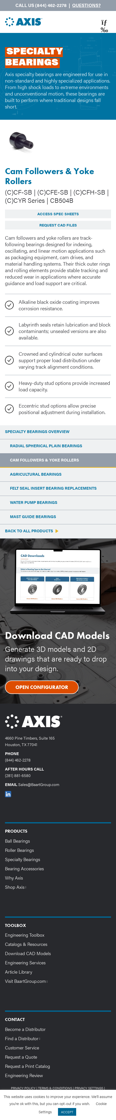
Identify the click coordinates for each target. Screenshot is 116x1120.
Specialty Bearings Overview (37, 431)
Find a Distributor (24, 1038)
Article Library (18, 972)
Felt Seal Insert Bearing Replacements (53, 488)
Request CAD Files (58, 224)
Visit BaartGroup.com (27, 981)
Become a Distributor (25, 1029)
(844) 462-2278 (18, 760)
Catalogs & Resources (26, 944)
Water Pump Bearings (33, 502)
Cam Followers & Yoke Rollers (44, 460)
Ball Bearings (17, 841)
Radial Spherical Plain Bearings (46, 445)
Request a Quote (21, 1057)
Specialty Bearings (22, 859)
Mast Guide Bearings (33, 516)
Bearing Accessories (24, 868)
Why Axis (14, 878)
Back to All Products (29, 531)
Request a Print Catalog (27, 1066)
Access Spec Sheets (58, 213)
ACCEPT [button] (67, 1112)
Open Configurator (41, 687)
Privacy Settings (89, 1088)
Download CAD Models (28, 953)
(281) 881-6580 (18, 775)
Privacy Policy (23, 1088)
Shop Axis (17, 887)
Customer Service (22, 1047)
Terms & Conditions (55, 1088)
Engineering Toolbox (24, 935)
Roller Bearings (19, 850)
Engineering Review (24, 1075)
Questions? (86, 5)
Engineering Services (25, 962)
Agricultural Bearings (35, 474)
